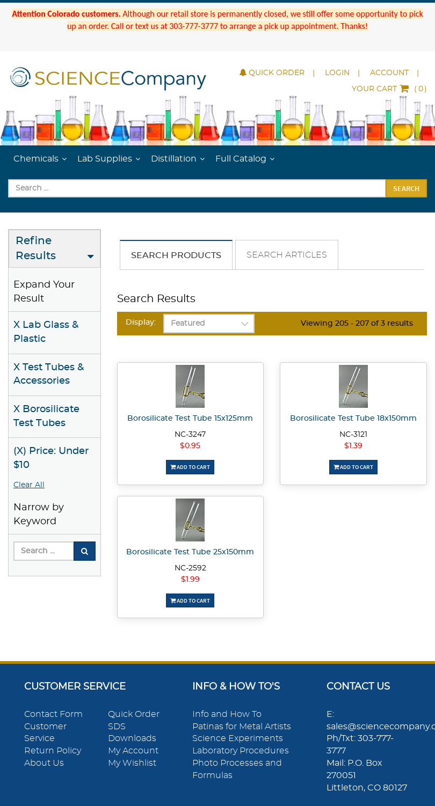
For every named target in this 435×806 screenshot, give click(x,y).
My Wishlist (132, 763)
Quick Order (272, 73)
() (389, 89)
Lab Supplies (104, 159)
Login (337, 73)
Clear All (29, 485)
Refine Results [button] (36, 249)
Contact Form (53, 714)
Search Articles (287, 255)
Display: (141, 322)
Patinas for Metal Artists (241, 726)
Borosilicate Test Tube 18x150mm (353, 418)
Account (389, 73)
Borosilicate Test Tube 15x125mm (190, 418)
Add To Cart (190, 467)
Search (406, 188)
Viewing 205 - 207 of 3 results (357, 323)
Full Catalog (240, 159)
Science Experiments (237, 738)
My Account (133, 750)
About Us (44, 763)
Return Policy (52, 750)
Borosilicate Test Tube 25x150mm (190, 552)
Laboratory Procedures (240, 750)
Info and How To (227, 714)
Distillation (174, 159)
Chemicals (36, 159)
